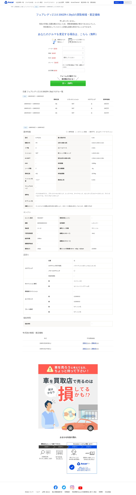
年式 (52, 58)
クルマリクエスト (49, 2)
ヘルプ (38, 492)
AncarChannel (75, 2)
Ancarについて (29, 492)
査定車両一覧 (85, 2)
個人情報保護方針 (57, 492)
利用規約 (67, 492)
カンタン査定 (39, 2)
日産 (22, 6)
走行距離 (52, 70)
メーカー (52, 48)
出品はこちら (119, 2)
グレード (53, 62)
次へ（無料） (68, 83)
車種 (52, 53)
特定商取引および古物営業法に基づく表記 (84, 492)
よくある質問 (60, 2)
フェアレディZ (28, 6)
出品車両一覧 (20, 2)
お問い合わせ (46, 492)
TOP (12, 6)
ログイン (128, 2)
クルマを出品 (29, 2)
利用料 (67, 2)
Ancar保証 (108, 492)
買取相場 (93, 2)
